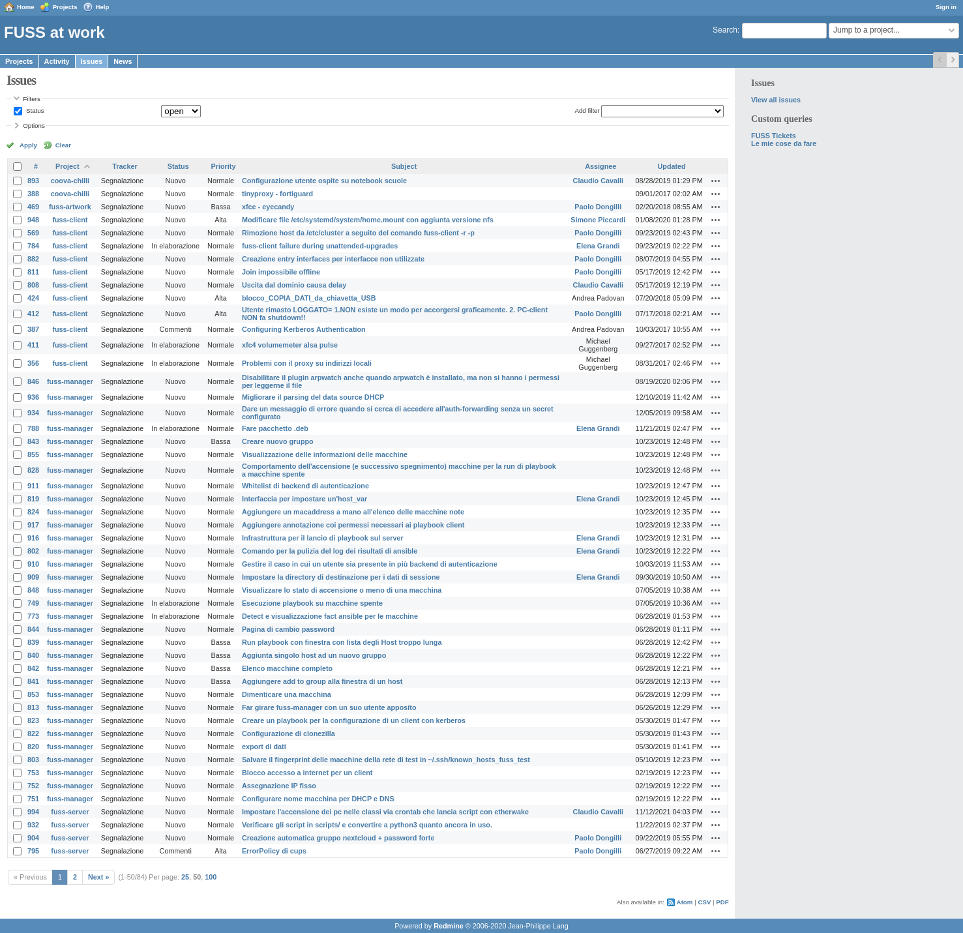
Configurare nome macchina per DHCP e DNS (318, 799)
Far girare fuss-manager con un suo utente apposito (329, 707)
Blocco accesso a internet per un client (307, 773)
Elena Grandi (598, 246)
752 (33, 786)
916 (33, 538)
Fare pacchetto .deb (275, 428)
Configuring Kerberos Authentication (304, 329)
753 (33, 773)
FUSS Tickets (773, 136)
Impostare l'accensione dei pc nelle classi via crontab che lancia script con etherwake (385, 812)
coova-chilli (70, 181)
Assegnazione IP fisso (279, 786)
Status (34, 110)
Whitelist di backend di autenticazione (305, 486)
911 (33, 486)
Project (67, 166)
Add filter (586, 110)
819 (33, 499)
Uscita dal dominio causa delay (294, 285)
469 (33, 207)
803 (33, 759)
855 (33, 454)
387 (33, 329)
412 (33, 314)
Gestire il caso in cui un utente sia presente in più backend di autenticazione (369, 564)
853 (33, 694)
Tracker (124, 166)
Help (103, 6)
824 (33, 512)
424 (33, 298)
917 (33, 525)
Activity (57, 61)
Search (725, 30)
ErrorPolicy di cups (274, 851)
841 (33, 681)
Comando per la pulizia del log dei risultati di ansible (329, 551)
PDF (722, 902)
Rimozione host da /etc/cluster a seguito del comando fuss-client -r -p (358, 233)
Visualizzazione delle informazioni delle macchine (324, 454)
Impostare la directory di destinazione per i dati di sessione (341, 577)
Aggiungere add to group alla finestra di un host (322, 681)
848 (33, 590)
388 (33, 194)
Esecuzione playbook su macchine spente (312, 603)
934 (33, 413)
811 (33, 272)
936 (33, 397)
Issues (92, 61)
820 (33, 746)
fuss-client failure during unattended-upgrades (320, 246)
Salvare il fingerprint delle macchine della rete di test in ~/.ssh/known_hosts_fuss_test (386, 759)
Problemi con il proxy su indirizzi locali (307, 363)
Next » (98, 877)
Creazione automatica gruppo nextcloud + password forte (338, 838)
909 (33, 577)
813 (33, 707)
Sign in (946, 6)
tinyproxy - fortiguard (277, 194)
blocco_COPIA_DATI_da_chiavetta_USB (309, 298)
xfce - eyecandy (268, 207)
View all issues (776, 100)
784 (33, 246)
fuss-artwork (70, 207)
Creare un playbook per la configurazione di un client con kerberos (354, 720)
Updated (672, 166)
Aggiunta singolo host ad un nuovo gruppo (314, 655)
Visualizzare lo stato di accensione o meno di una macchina (341, 590)
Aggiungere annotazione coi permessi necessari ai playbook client (353, 525)
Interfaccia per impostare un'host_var (304, 499)
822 (33, 733)
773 (33, 616)
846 (33, 381)
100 (210, 877)
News (122, 61)
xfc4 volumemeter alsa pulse (290, 345)
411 (33, 345)
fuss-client (69, 220)
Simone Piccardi (597, 220)
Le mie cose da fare (783, 143)
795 (33, 851)
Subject (404, 166)
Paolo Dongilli (597, 207)
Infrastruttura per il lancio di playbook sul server (323, 538)
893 (33, 181)
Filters (31, 98)
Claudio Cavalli (598, 181)
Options (34, 125)
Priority (223, 166)
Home (26, 6)
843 (33, 441)
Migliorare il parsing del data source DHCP (313, 397)
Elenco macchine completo (287, 668)
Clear (63, 145)
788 (33, 428)
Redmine (449, 926)
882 (33, 259)
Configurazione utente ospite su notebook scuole (324, 181)
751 (33, 799)
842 (33, 668)
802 (33, 551)
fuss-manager (70, 381)
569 (33, 233)
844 (33, 629)
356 (33, 363)
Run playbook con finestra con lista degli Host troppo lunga (342, 642)
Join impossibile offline (281, 272)
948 (33, 220)
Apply (28, 145)
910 (33, 564)
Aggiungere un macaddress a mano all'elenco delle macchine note (353, 512)
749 (33, 603)
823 (33, 720)
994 (33, 812)
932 (33, 825)
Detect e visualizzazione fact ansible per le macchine (330, 616)
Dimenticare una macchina (286, 694)
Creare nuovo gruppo (278, 441)
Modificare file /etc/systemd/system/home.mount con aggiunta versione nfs (368, 220)
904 (33, 838)
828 (33, 470)
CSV (704, 902)
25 (185, 877)
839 (33, 642)
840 (33, 655)
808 (33, 285)
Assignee (600, 166)
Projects (65, 6)
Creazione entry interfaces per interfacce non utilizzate (333, 259)
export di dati (264, 746)
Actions (716, 180)
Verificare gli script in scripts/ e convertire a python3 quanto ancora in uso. (367, 825)
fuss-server (70, 812)
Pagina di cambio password (288, 629)
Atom (685, 902)
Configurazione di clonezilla (288, 733)
